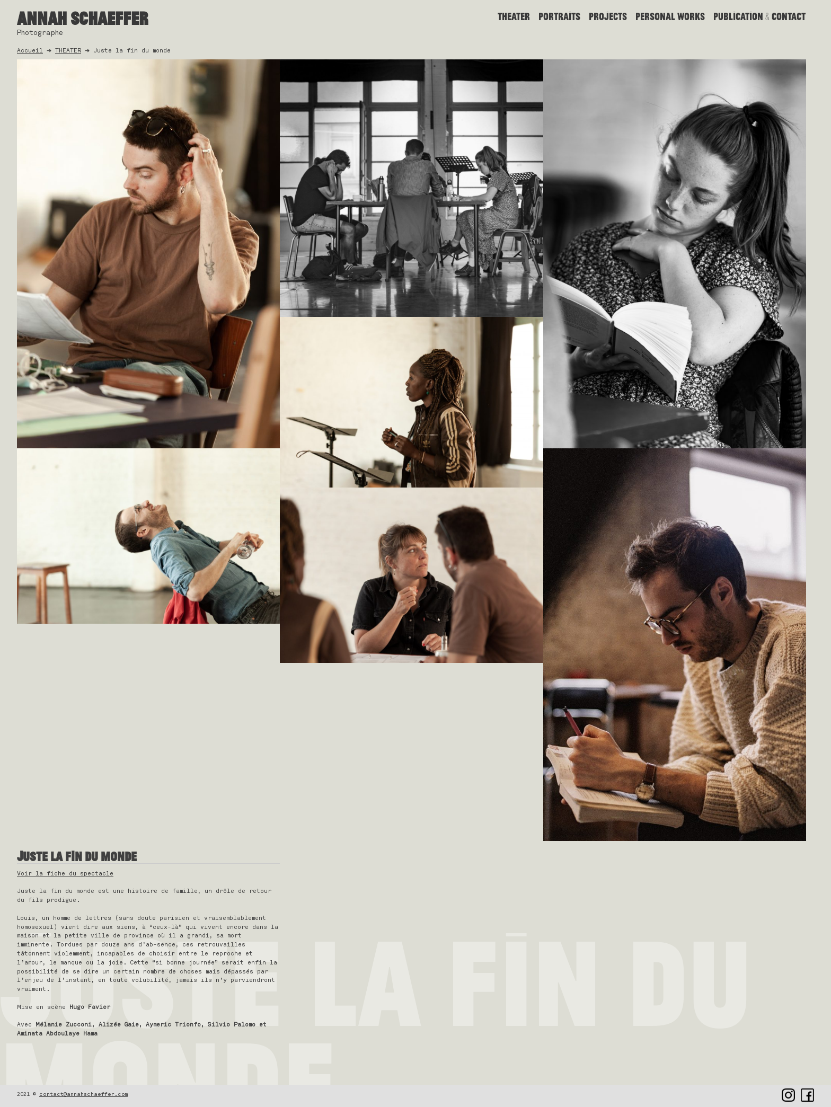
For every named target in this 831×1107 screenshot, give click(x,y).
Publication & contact (759, 16)
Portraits (559, 16)
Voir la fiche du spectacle (65, 873)
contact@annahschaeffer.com (83, 1094)
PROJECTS (608, 16)
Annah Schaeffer (82, 18)
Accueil (30, 51)
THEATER (514, 16)
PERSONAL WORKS (670, 16)
